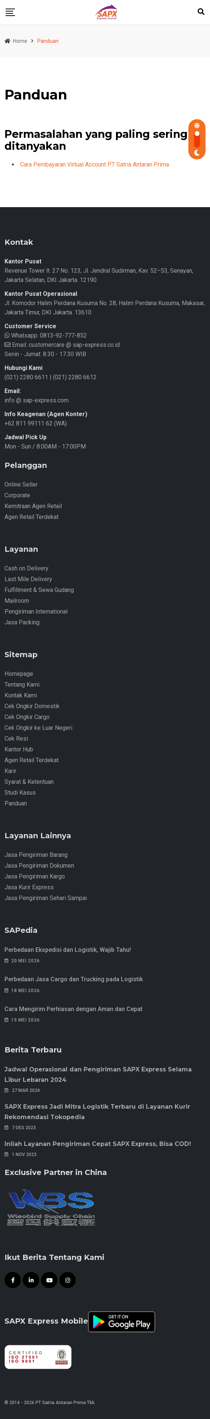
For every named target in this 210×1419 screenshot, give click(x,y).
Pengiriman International (36, 611)
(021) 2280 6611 (26, 377)
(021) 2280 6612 (75, 377)
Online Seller (21, 484)
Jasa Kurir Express (29, 887)
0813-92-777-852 (62, 335)
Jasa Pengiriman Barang (36, 854)
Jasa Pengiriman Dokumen (39, 865)
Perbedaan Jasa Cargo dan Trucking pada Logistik (73, 979)
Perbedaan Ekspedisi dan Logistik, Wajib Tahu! (67, 949)
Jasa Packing (22, 622)
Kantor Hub (18, 749)
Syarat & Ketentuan (29, 781)
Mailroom (16, 600)
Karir (10, 771)
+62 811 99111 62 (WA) (35, 423)
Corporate (17, 495)
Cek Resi (16, 738)
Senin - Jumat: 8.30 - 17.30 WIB (45, 354)
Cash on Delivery (26, 568)
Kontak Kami (20, 695)
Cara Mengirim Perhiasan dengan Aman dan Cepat (73, 1009)
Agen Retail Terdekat (31, 516)
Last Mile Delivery (28, 579)
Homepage (18, 673)
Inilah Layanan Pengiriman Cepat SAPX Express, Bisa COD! (97, 1143)
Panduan (15, 803)
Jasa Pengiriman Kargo (34, 876)
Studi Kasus (20, 792)
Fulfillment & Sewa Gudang (39, 589)
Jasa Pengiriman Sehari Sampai (45, 898)
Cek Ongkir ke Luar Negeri (38, 727)
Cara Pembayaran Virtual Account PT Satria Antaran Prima (94, 164)
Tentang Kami (22, 684)
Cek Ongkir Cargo (27, 716)
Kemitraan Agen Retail (33, 506)
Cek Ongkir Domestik (32, 706)
